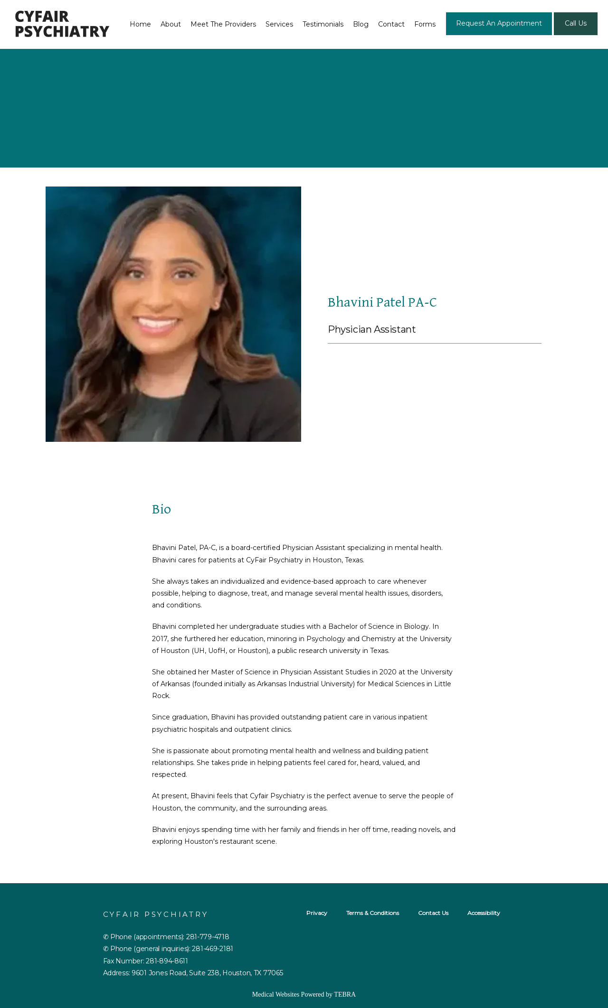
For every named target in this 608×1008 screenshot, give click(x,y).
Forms (425, 24)
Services (279, 24)
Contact (391, 24)
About (171, 24)
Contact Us (433, 912)
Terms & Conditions (372, 912)
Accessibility (483, 912)
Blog (361, 24)
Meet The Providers (223, 24)
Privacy (316, 912)
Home (140, 24)
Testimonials (323, 24)
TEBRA (345, 994)
